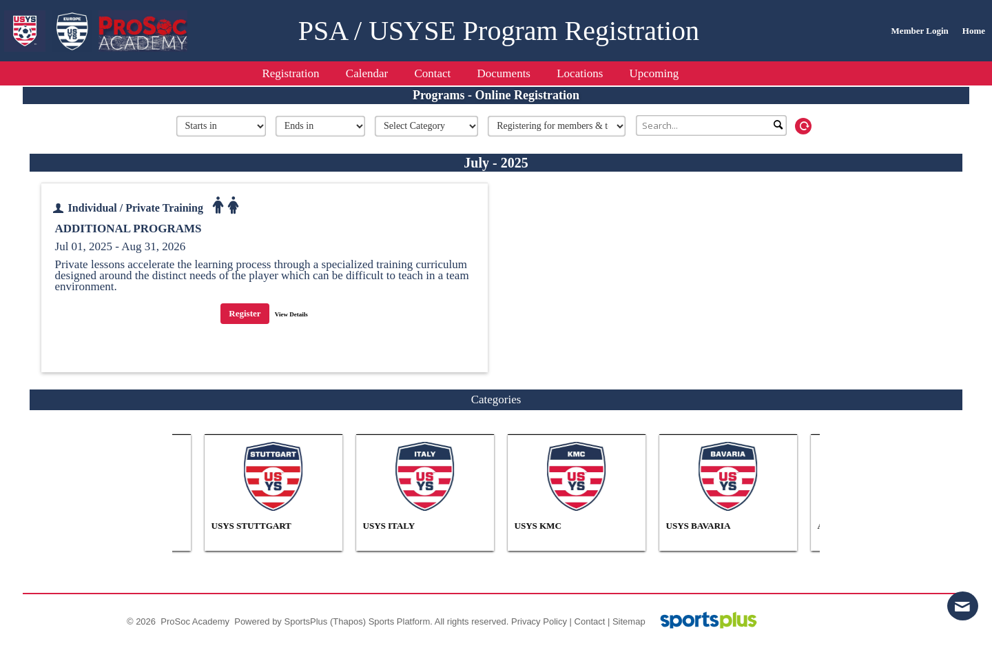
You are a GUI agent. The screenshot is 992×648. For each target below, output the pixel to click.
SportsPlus (305, 621)
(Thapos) (348, 621)
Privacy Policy (539, 621)
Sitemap (628, 621)
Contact (590, 621)
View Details (291, 314)
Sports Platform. (401, 621)
